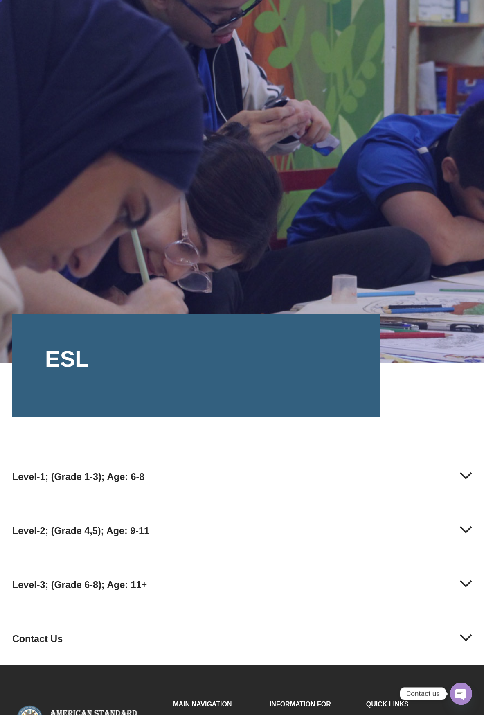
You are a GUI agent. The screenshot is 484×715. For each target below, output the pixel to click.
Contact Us (40, 648)
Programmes (266, 17)
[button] (242, 488)
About (215, 17)
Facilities (320, 17)
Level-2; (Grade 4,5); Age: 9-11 (88, 535)
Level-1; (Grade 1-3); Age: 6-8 (86, 478)
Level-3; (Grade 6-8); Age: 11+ (87, 591)
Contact (417, 17)
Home (176, 17)
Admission (371, 17)
